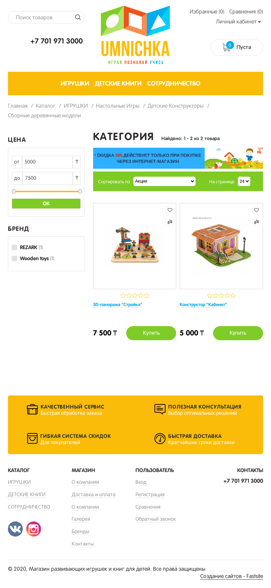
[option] (178, 158)
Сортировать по (114, 181)
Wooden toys (37, 258)
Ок (46, 203)
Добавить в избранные (170, 210)
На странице (221, 181)
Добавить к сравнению (170, 221)
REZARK (31, 247)
